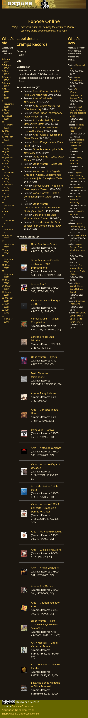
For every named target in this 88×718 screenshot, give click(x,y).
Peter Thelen (31, 116)
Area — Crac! (38, 284)
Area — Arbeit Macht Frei (45, 568)
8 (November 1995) (8, 104)
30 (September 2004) (8, 259)
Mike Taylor (55, 225)
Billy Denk (78, 187)
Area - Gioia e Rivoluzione (47, 134)
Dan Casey (37, 131)
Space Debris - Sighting (77, 225)
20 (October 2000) (7, 186)
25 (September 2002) (8, 220)
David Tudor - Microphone (48, 113)
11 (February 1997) (7, 124)
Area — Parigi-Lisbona (43, 393)
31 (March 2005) (6, 266)
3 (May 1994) (5, 72)
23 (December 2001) (8, 205)
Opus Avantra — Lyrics (44, 357)
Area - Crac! (39, 98)
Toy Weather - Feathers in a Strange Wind (76, 93)
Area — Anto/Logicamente (46, 448)
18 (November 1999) (8, 172)
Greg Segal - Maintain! (78, 302)
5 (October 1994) (7, 84)
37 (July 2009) (5, 305)
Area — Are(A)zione (42, 586)
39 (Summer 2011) (7, 318)
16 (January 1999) (7, 159)
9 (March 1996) (6, 111)
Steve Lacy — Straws (42, 429)
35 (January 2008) (7, 293)
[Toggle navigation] (11, 13)
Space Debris (80, 235)
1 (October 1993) (7, 61)
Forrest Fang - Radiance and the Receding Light (78, 111)
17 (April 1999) (6, 165)
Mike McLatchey (38, 94)
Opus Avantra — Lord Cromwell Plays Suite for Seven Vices (45, 624)
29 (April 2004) (6, 251)
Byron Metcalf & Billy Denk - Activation (78, 175)
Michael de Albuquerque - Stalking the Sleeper (77, 144)
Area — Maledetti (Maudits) (46, 531)
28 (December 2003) (8, 244)
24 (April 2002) (6, 213)
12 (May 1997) (5, 132)
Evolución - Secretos (77, 213)
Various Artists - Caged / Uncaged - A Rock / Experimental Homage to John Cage (42, 174)
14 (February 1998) (7, 145)
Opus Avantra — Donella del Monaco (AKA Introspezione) (45, 264)
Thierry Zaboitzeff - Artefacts (76, 160)
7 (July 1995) (5, 96)
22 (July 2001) (5, 198)
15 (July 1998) (5, 153)
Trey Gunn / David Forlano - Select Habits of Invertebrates (78, 317)
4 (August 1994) (6, 78)
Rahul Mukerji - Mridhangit (75, 199)
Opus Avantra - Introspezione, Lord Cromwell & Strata (42, 207)
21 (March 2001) (6, 192)
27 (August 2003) (7, 237)
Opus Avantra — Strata (44, 244)
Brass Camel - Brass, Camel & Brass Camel (76, 287)
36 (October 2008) (7, 299)
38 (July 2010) (5, 311)
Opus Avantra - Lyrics (45, 149)
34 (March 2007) (6, 287)
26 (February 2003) (7, 229)
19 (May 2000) (5, 180)
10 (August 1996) (7, 117)
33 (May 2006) (5, 281)
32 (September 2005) (8, 274)
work (24, 702)
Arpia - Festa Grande (76, 78)
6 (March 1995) (6, 90)
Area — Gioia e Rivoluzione (46, 549)
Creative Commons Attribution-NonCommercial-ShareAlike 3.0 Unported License (20, 710)
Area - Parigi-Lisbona (44, 142)
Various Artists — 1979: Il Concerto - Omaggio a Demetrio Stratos (45, 508)
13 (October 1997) (7, 138)
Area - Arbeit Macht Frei (46, 105)
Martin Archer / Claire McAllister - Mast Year (77, 248)
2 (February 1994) (7, 66)
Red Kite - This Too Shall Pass (77, 127)
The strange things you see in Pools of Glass (77, 269)
